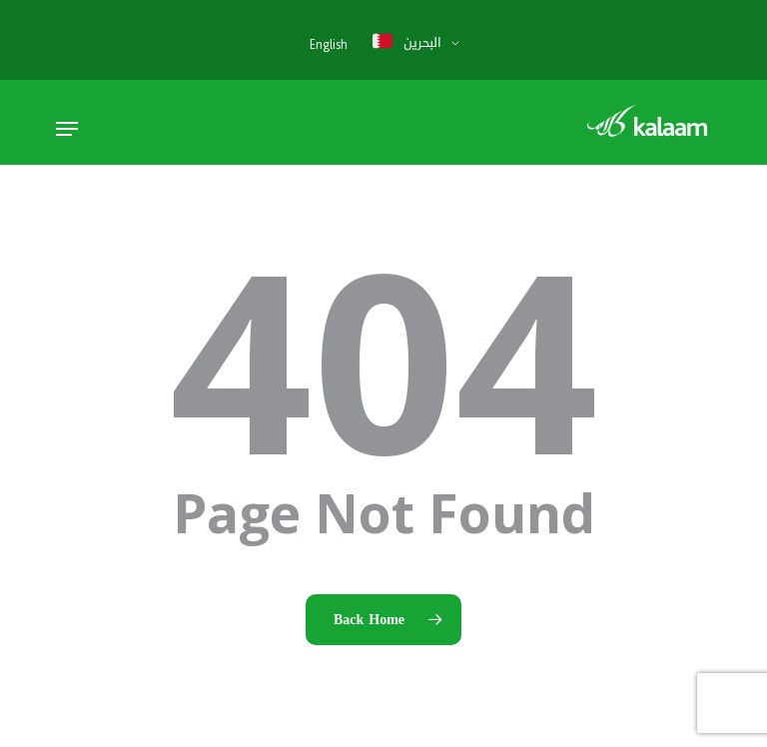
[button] (67, 129)
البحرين (407, 42)
